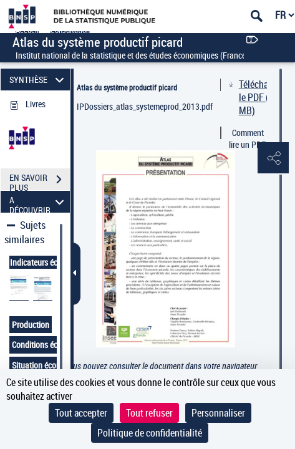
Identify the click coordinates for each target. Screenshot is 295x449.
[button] (273, 158)
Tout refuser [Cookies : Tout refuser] (149, 413)
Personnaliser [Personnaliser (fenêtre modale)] (218, 413)
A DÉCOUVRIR (38, 202)
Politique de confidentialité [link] (149, 433)
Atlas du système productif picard (127, 87)
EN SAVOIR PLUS (39, 181)
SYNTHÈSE (38, 79)
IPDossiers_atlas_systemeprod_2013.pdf (145, 106)
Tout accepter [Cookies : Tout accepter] (81, 413)
